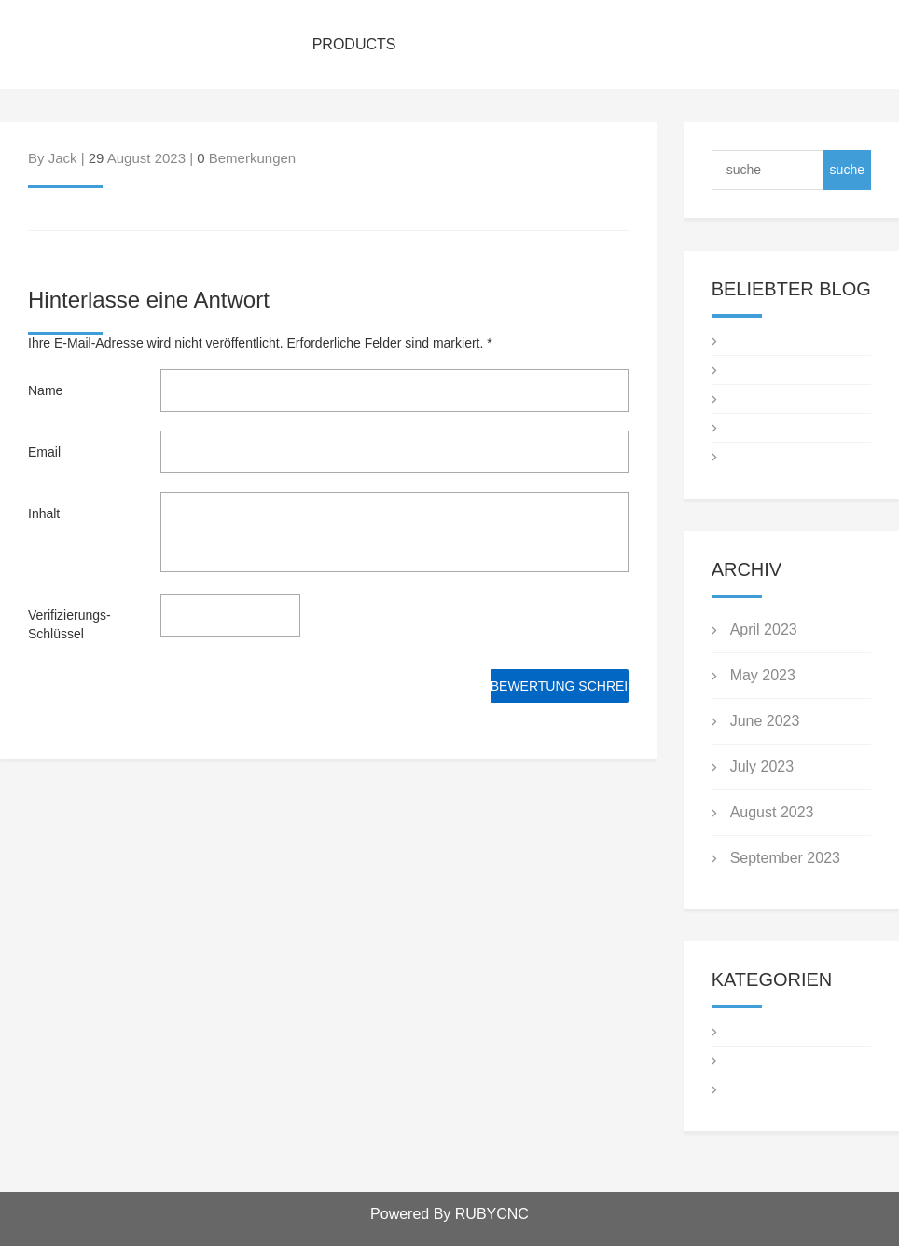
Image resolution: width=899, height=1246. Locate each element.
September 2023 (785, 858)
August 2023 (772, 812)
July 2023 (762, 766)
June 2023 (765, 721)
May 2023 (762, 675)
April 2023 (763, 629)
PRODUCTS (354, 44)
